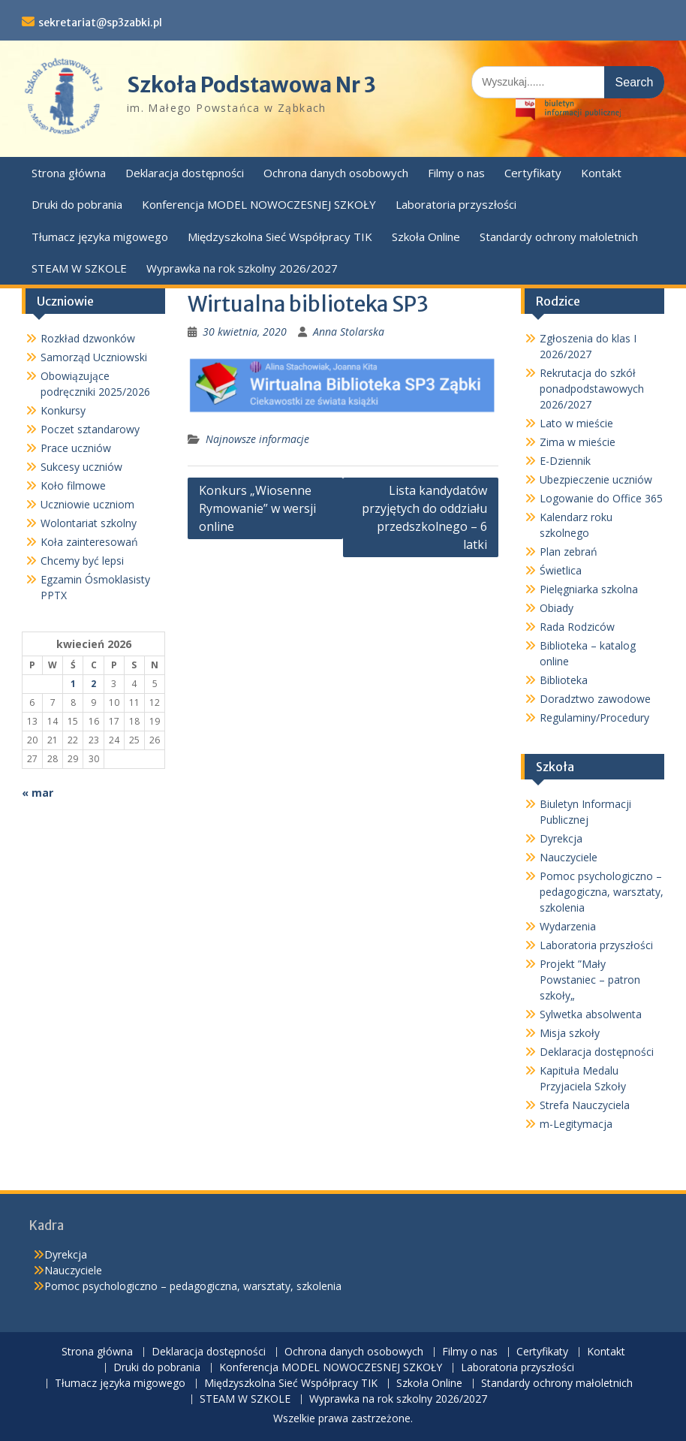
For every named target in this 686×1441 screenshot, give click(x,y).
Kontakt (601, 172)
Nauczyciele (568, 857)
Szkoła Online (426, 236)
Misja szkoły (570, 1033)
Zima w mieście (577, 442)
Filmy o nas (456, 172)
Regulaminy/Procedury (594, 717)
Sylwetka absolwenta (591, 1014)
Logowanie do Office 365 (601, 498)
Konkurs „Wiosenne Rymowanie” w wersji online (257, 508)
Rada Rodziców (577, 627)
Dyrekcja (561, 838)
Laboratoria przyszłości (456, 204)
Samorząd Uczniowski (94, 357)
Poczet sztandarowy (90, 429)
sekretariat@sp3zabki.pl (100, 22)
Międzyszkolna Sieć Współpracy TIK (280, 236)
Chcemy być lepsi (82, 560)
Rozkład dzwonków (88, 338)
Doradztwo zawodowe (595, 699)
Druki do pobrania (77, 204)
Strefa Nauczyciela (585, 1105)
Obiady (556, 608)
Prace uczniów (76, 448)
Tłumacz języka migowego (100, 236)
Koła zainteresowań (89, 542)
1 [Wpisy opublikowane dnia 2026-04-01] (73, 683)
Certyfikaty (532, 172)
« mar (37, 792)
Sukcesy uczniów (81, 467)
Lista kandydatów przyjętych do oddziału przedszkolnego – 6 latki (424, 517)
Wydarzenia (568, 926)
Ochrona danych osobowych (335, 172)
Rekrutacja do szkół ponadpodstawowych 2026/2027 (592, 388)
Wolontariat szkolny (89, 523)
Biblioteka (564, 680)
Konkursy (63, 410)
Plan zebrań (568, 551)
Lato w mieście (576, 423)
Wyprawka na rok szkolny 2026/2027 (242, 268)
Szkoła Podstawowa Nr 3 (251, 84)
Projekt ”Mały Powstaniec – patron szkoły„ (590, 979)
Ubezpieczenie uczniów (596, 479)
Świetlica (561, 570)
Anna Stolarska (348, 331)
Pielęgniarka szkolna (589, 589)
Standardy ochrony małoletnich (559, 236)
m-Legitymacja (576, 1124)
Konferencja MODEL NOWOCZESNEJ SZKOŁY (259, 204)
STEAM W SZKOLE (79, 268)
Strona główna (69, 172)
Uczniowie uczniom (87, 504)
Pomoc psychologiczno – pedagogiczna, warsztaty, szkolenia (601, 892)
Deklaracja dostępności (184, 172)
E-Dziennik (565, 461)
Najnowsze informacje (257, 439)
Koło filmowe (73, 485)
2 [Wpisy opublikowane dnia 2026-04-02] (93, 683)
